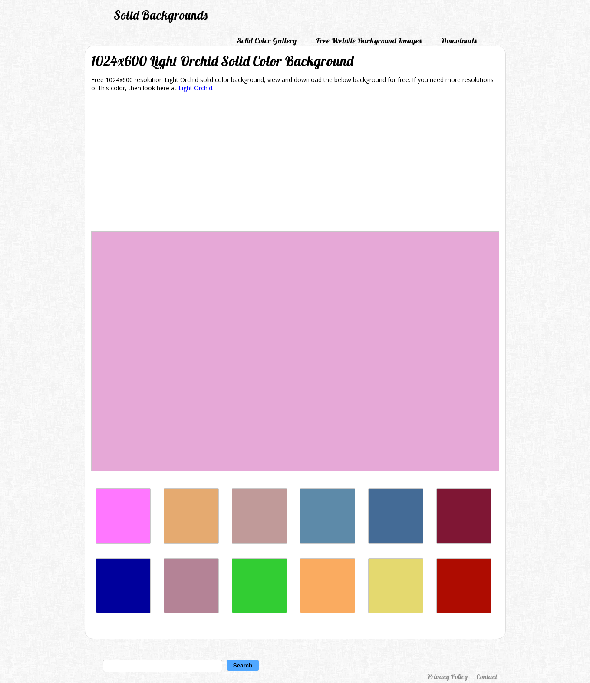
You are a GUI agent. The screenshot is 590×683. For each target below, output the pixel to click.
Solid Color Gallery (267, 41)
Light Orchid (195, 88)
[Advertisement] (295, 163)
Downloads (459, 41)
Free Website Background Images (369, 41)
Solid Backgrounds (161, 15)
